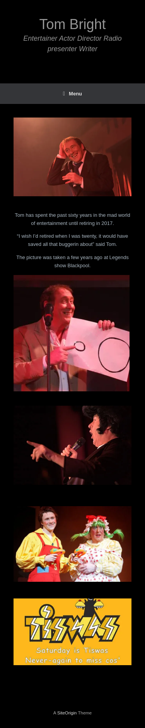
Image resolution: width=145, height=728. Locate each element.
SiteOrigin (67, 713)
